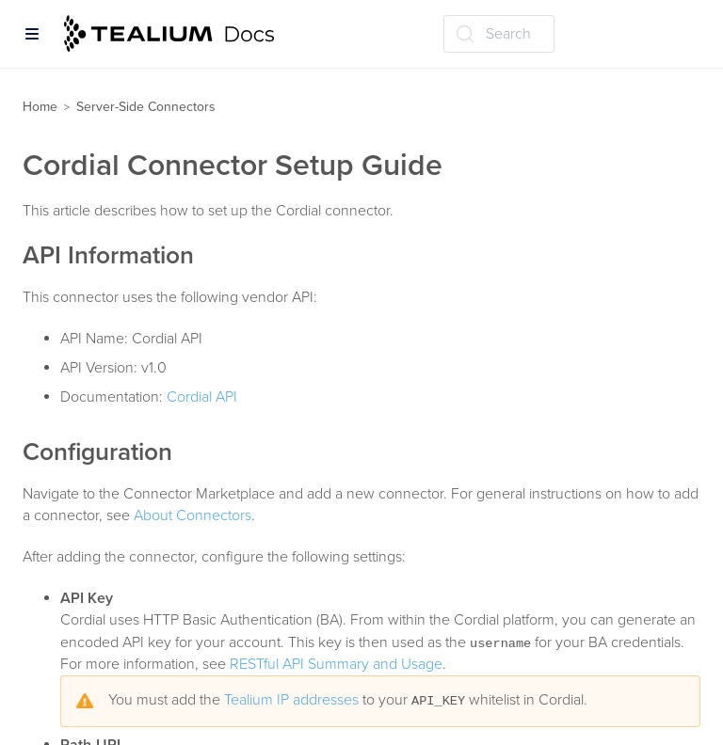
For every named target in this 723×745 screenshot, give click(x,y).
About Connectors (192, 515)
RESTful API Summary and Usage (336, 664)
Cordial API (202, 397)
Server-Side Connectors (146, 107)
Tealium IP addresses (291, 699)
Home (40, 107)
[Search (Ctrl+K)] (498, 34)
